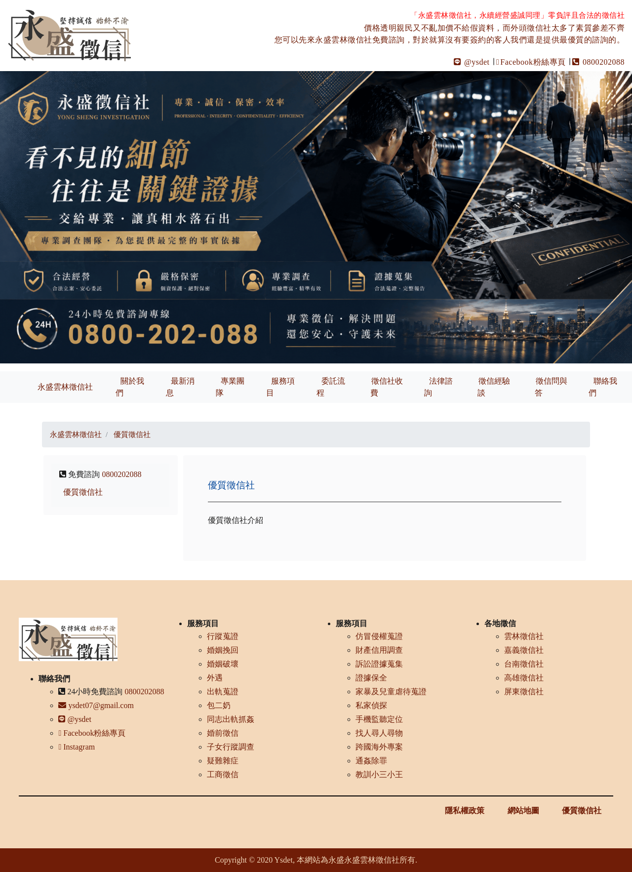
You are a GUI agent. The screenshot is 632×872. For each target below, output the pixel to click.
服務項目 (280, 387)
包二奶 (219, 705)
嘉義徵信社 (524, 650)
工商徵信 (222, 774)
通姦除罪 (371, 760)
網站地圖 (523, 810)
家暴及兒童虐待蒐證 (391, 691)
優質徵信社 (83, 492)
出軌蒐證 (222, 691)
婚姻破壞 (222, 664)
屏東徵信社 (524, 691)
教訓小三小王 (379, 774)
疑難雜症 (222, 760)
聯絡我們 (603, 387)
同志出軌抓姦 (230, 719)
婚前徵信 (222, 733)
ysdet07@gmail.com (96, 705)
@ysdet (472, 62)
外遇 (215, 678)
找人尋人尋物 (379, 733)
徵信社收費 (386, 387)
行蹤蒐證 (222, 636)
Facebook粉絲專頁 (531, 62)
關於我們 (130, 387)
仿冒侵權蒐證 (379, 636)
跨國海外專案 (379, 747)
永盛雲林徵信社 (65, 387)
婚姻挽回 (222, 650)
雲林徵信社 (524, 636)
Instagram (76, 747)
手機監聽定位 (379, 719)
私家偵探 (371, 705)
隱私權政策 (464, 810)
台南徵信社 (524, 664)
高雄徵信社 (524, 678)
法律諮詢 (438, 387)
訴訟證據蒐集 (379, 664)
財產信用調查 (379, 650)
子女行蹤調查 (230, 747)
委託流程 (330, 387)
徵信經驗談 (493, 387)
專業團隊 (230, 387)
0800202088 (598, 62)
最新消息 (180, 387)
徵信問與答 (551, 387)
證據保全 (371, 678)
